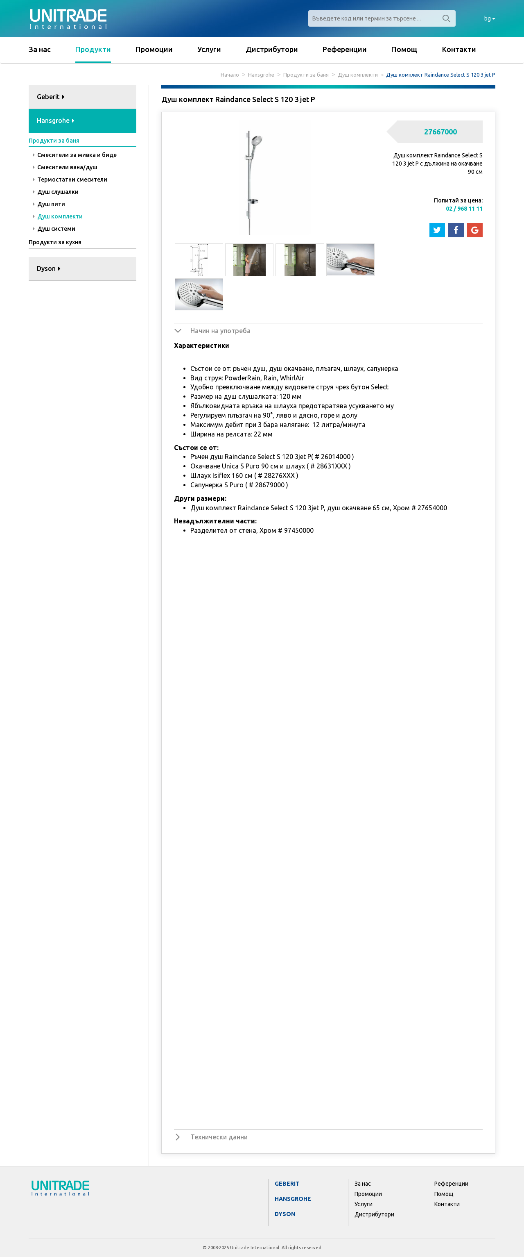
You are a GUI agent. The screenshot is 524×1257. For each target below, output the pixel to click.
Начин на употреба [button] (220, 330)
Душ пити (49, 204)
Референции (345, 49)
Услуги (209, 49)
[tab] (82, 97)
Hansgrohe (261, 74)
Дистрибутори (272, 49)
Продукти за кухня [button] (55, 242)
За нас (40, 49)
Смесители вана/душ (65, 167)
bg (489, 18)
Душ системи (54, 228)
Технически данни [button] (219, 1137)
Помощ (404, 49)
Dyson (285, 1214)
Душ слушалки (56, 192)
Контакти (459, 49)
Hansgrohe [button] (56, 120)
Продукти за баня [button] (54, 140)
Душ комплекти (358, 74)
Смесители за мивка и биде (75, 155)
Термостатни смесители (70, 179)
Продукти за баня (306, 74)
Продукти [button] (93, 49)
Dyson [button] (49, 268)
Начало (230, 74)
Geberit (287, 1183)
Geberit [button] (51, 96)
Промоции (154, 49)
